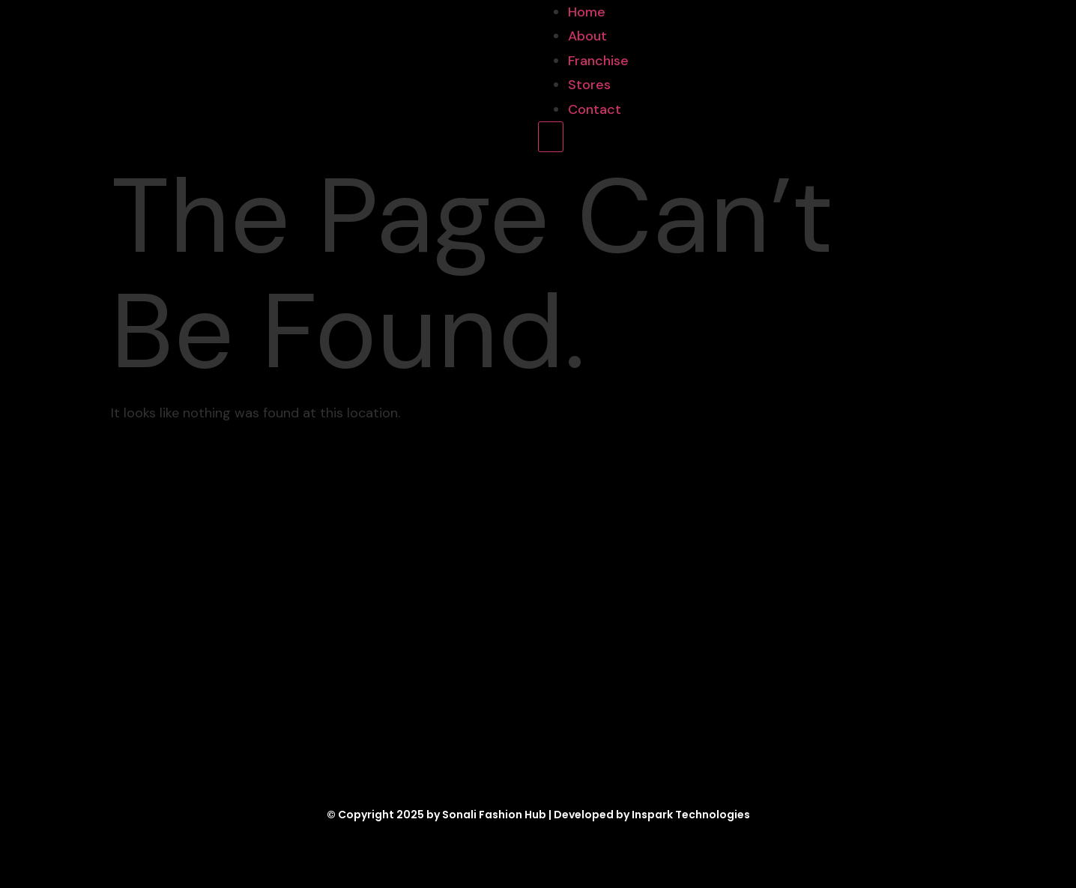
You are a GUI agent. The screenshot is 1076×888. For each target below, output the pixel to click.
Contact (594, 109)
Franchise (598, 61)
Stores (589, 85)
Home (586, 12)
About (587, 36)
